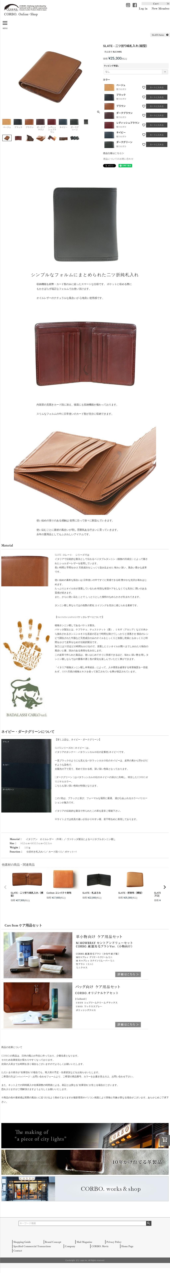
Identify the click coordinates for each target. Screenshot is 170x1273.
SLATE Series (160, 34)
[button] (5, 887)
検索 (148, 1223)
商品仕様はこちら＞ (113, 153)
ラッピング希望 (112, 66)
